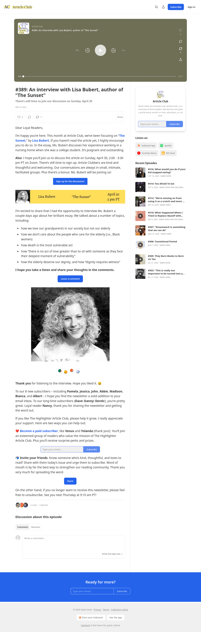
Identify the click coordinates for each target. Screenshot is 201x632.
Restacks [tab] (35, 527)
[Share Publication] (163, 7)
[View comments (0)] (180, 41)
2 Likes (33, 505)
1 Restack (43, 505)
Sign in (191, 6)
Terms (106, 609)
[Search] (156, 7)
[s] (140, 172)
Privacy (97, 609)
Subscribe (175, 6)
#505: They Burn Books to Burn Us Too (166, 257)
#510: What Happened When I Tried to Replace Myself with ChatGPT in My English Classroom (165, 214)
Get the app (115, 617)
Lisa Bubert (40, 140)
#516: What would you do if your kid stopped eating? (167, 171)
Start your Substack (90, 617)
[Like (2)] (20, 117)
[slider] (99, 76)
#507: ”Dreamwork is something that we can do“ (166, 228)
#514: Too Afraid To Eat (161, 183)
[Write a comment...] (73, 542)
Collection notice (119, 609)
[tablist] (28, 527)
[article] (160, 172)
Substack (85, 625)
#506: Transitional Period (162, 241)
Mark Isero (166, 176)
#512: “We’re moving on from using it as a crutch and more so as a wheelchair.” (166, 199)
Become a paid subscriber (39, 431)
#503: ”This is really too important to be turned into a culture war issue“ (165, 272)
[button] (77, 50)
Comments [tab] (22, 527)
